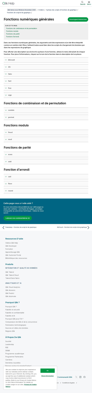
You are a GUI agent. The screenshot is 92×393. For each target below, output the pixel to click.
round (10, 191)
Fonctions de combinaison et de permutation (21, 28)
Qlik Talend (9, 272)
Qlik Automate (10, 296)
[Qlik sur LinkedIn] (80, 377)
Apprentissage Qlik (12, 252)
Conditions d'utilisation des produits (34, 383)
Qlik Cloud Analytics (12, 287)
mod (10, 139)
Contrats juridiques (11, 383)
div (9, 67)
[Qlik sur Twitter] (76, 377)
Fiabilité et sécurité (12, 310)
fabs (10, 74)
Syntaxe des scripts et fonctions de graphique (61, 10)
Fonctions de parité (12, 34)
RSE (6, 347)
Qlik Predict (9, 293)
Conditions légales (68, 383)
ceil (9, 177)
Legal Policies (54, 383)
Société (8, 341)
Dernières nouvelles (12, 363)
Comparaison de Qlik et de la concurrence (21, 322)
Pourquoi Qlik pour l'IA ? (14, 319)
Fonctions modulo (12, 31)
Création (41, 10)
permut (11, 117)
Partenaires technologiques (15, 325)
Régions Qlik (10, 331)
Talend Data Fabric (12, 278)
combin (11, 110)
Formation (9, 249)
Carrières (8, 360)
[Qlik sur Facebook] (84, 377)
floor (10, 184)
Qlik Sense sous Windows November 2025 (22, 10)
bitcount (11, 60)
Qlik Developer (11, 246)
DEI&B (7, 350)
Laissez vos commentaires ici (18, 218)
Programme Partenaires (14, 357)
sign (10, 95)
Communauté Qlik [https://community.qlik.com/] (64, 377)
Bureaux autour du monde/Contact (18, 366)
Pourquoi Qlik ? (11, 307)
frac (9, 88)
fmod (10, 132)
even (10, 154)
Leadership (9, 344)
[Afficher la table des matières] (4, 10)
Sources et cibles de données (16, 328)
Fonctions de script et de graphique (18, 12)
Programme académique (14, 354)
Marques (27, 386)
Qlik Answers (10, 290)
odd (9, 161)
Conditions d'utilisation (13, 386)
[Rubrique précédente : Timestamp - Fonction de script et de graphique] (23, 227)
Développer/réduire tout (78, 19)
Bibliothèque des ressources (16, 258)
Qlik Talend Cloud (12, 275)
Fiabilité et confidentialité (14, 313)
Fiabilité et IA (10, 316)
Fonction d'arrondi (12, 36)
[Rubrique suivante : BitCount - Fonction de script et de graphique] (68, 227)
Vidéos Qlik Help (11, 243)
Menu (89, 4)
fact (9, 81)
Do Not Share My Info (40, 386)
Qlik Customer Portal (13, 255)
